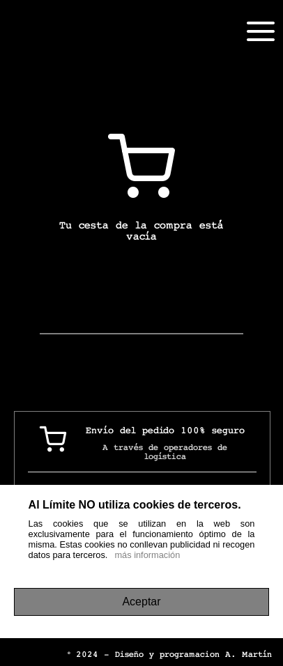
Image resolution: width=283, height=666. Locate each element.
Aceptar (141, 601)
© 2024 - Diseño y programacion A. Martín (170, 654)
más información (147, 555)
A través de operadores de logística (164, 452)
